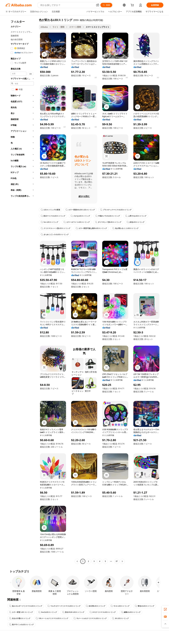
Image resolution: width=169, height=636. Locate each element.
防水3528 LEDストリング (73, 612)
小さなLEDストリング (80, 216)
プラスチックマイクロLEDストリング (115, 210)
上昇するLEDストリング (135, 216)
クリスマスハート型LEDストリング (55, 228)
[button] (97, 5)
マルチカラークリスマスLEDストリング (63, 606)
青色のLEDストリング (144, 606)
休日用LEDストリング (95, 606)
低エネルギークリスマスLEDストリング (25, 606)
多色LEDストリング (135, 222)
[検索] (106, 5)
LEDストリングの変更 (50, 210)
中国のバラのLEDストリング (107, 216)
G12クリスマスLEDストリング (102, 612)
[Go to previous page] (77, 561)
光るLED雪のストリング (19, 618)
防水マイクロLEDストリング (53, 216)
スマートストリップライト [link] (97, 27)
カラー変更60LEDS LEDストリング (80, 210)
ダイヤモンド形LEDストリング (108, 222)
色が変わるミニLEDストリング (125, 228)
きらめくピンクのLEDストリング (55, 234)
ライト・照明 (58, 27)
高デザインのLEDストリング (21, 624)
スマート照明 (75, 27)
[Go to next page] (122, 561)
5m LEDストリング (49, 222)
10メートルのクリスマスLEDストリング (90, 618)
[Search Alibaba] (67, 5)
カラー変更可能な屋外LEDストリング (91, 228)
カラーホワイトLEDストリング (77, 222)
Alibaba (44, 27)
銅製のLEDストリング (130, 612)
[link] (165, 609)
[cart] (133, 5)
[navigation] (21, 291)
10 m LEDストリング (120, 606)
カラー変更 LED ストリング (21, 612)
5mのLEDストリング (47, 612)
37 (117, 561)
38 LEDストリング (120, 618)
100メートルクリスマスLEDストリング (52, 618)
